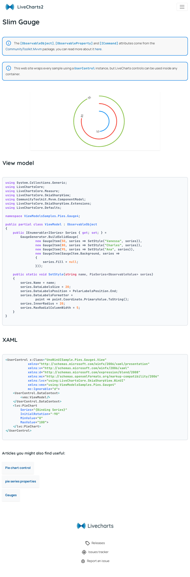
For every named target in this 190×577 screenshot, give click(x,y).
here (98, 49)
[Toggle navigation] (182, 7)
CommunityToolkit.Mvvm (24, 49)
